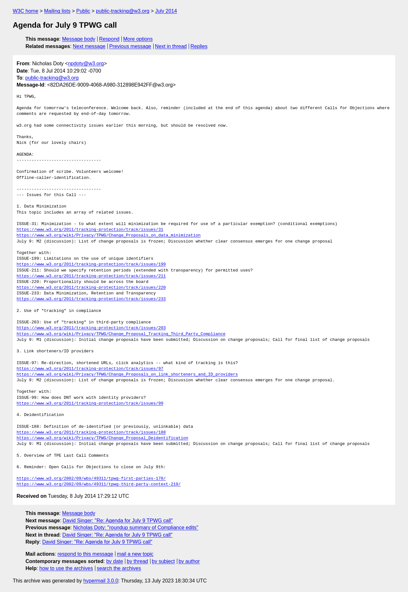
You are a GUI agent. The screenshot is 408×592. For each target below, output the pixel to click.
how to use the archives (66, 568)
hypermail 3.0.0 (100, 580)
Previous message (130, 46)
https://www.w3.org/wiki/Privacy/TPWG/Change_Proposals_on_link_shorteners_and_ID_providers (127, 374)
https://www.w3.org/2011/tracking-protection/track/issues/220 (91, 288)
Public (83, 11)
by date (114, 561)
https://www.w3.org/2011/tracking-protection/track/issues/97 (90, 369)
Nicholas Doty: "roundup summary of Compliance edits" (135, 527)
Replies (199, 46)
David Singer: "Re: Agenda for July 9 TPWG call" (118, 520)
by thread (137, 561)
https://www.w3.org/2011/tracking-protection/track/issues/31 (90, 230)
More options (138, 39)
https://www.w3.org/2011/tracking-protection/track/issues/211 (91, 276)
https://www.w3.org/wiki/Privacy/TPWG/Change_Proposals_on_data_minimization (108, 235)
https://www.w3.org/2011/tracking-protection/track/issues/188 (91, 432)
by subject (163, 561)
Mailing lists (57, 11)
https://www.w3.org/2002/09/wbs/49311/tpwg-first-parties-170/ (91, 479)
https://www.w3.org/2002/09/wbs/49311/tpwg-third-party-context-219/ (99, 484)
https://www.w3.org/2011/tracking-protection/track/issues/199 (91, 264)
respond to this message (85, 554)
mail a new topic (135, 554)
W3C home (25, 11)
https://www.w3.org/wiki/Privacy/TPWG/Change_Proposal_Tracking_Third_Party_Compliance (121, 334)
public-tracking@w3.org (122, 11)
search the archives (119, 568)
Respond (109, 39)
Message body (78, 39)
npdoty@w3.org (86, 63)
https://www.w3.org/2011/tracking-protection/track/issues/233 (91, 299)
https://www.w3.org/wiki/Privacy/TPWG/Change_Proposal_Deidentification (102, 438)
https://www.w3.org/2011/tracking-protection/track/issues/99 (90, 403)
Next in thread (171, 46)
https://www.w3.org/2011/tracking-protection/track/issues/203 (91, 328)
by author (189, 561)
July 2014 (166, 11)
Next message (89, 46)
